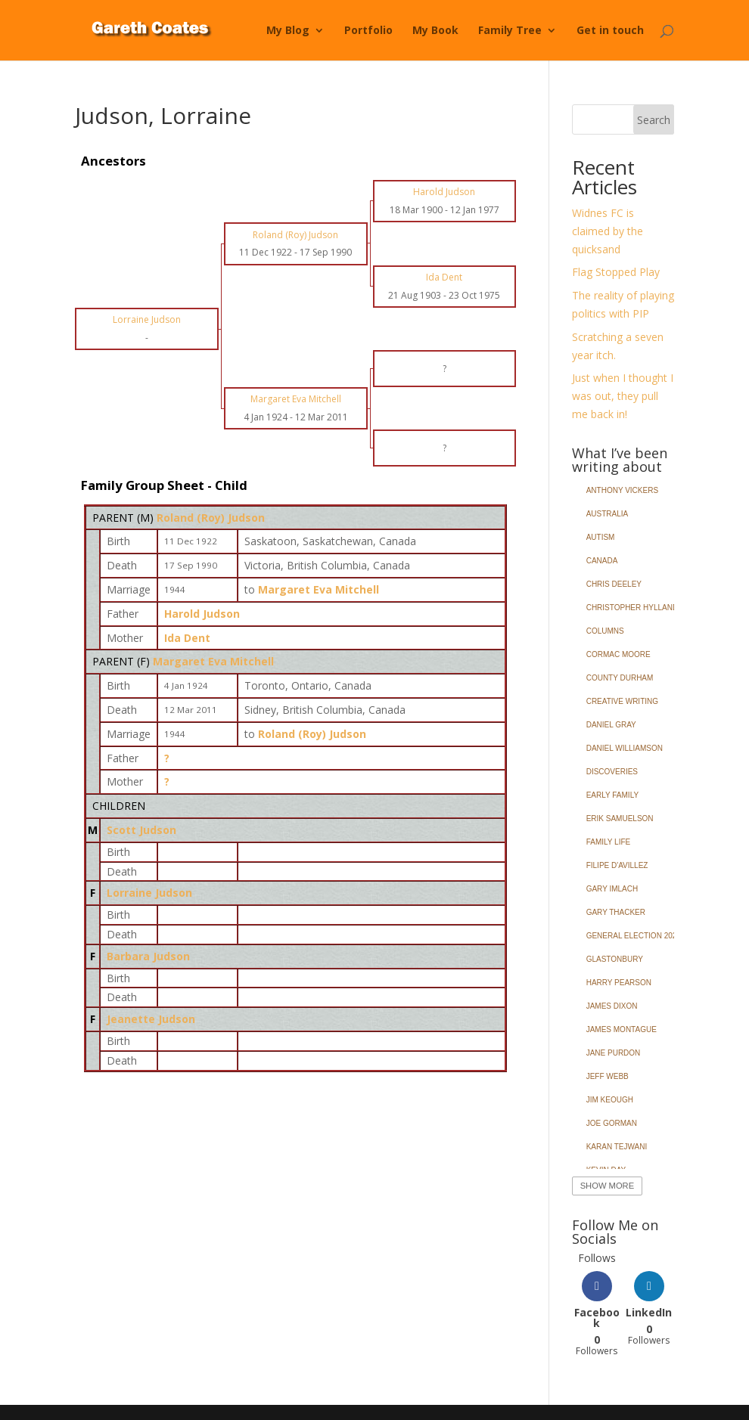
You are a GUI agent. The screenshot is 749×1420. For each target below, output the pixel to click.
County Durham (620, 678)
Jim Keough (609, 1100)
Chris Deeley (614, 584)
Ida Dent (187, 638)
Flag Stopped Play (616, 272)
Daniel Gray (611, 725)
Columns (605, 631)
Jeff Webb (607, 1076)
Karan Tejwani (617, 1147)
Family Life (608, 842)
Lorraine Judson (149, 892)
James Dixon (612, 1006)
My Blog (287, 31)
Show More (607, 1185)
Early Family (612, 795)
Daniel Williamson (624, 748)
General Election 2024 (633, 936)
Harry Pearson (618, 982)
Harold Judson (202, 613)
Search (653, 120)
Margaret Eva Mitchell (213, 661)
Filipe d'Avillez (617, 865)
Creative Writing (622, 701)
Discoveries (612, 771)
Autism (600, 537)
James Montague (621, 1029)
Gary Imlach (612, 889)
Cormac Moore (618, 654)
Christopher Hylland (632, 607)
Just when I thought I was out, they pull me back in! (622, 396)
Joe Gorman (611, 1123)
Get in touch (610, 31)
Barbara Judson (148, 956)
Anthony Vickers (622, 490)
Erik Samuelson (620, 818)
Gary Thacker (615, 912)
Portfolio (368, 31)
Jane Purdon (613, 1053)
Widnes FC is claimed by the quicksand (607, 231)
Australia (607, 514)
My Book (435, 31)
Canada (602, 561)
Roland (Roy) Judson (211, 517)
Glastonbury (614, 959)
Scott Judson (141, 830)
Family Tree (510, 31)
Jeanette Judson (151, 1019)
